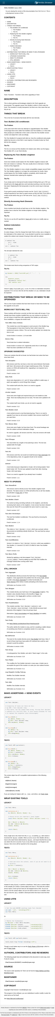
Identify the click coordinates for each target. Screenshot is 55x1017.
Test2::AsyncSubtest (21, 613)
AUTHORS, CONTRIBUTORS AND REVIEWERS (22, 80)
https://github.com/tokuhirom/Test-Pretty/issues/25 (24, 623)
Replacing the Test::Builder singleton (21, 34)
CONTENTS (9, 17)
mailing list (14, 1014)
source (16, 7)
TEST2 (12, 66)
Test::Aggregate (43, 455)
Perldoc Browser (43, 2)
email (52, 1007)
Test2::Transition (9, 7)
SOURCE (10, 82)
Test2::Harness (11, 582)
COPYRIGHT (11, 86)
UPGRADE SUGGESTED (17, 56)
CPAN (19, 7)
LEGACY (12, 64)
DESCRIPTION (11, 23)
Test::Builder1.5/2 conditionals (19, 27)
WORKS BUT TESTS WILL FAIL (19, 54)
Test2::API (18, 184)
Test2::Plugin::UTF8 (34, 946)
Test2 (37, 594)
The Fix (15, 32)
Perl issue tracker (5, 1014)
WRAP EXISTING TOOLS (15, 68)
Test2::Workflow (34, 613)
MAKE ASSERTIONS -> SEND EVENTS (19, 62)
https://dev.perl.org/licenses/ (15, 998)
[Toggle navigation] (3, 3)
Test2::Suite (44, 794)
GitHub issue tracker (45, 1007)
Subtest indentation (15, 46)
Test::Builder (43, 576)
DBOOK (24, 1007)
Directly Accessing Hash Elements (20, 40)
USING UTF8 (11, 74)
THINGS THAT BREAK (14, 25)
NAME (9, 21)
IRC (20, 1014)
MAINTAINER (11, 84)
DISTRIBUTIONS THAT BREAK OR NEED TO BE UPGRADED (26, 52)
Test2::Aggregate (21, 580)
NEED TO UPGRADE (16, 58)
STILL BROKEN (15, 60)
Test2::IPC (19, 493)
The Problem (17, 29)
